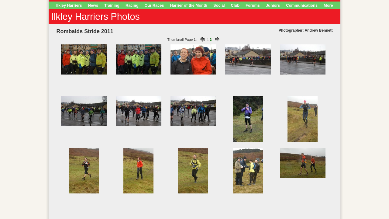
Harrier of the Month (188, 5)
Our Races (154, 5)
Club (235, 5)
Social (219, 5)
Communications (302, 5)
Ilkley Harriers (69, 5)
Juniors (273, 5)
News (93, 5)
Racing (132, 5)
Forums (253, 5)
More (328, 5)
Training (111, 5)
